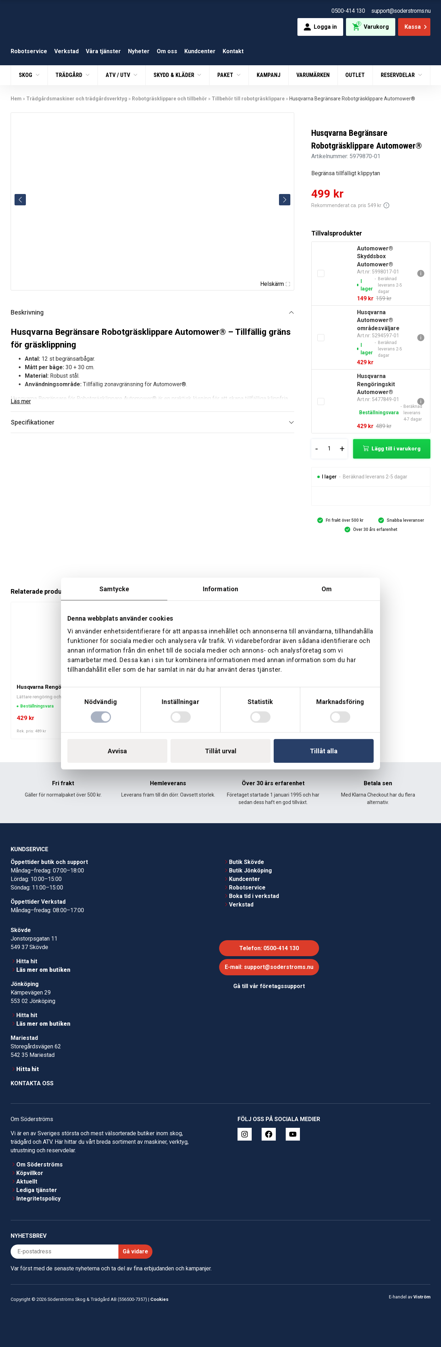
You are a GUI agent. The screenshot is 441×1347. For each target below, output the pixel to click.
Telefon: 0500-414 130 (269, 948)
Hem (16, 98)
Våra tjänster (103, 51)
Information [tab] (220, 589)
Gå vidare (135, 1251)
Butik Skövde (246, 862)
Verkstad (66, 51)
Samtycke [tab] (114, 589)
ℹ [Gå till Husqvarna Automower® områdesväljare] (421, 337)
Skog (26, 75)
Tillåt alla (323, 750)
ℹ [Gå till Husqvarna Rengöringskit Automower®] (421, 401)
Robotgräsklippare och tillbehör (169, 98)
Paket (226, 75)
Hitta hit (26, 961)
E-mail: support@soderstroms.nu (269, 967)
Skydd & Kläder (174, 75)
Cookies (159, 1299)
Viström (421, 1296)
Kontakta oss (32, 1083)
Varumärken (313, 75)
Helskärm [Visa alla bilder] (275, 284)
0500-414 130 (348, 10)
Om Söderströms (39, 1164)
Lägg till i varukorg (396, 448)
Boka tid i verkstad (254, 896)
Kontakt (233, 51)
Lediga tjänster (36, 1190)
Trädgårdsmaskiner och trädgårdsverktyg (76, 98)
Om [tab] (327, 589)
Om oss (167, 51)
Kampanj (268, 75)
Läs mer (21, 401)
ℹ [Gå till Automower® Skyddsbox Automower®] (421, 273)
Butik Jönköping (250, 870)
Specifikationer (33, 422)
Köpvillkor (29, 1173)
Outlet (355, 75)
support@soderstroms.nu (400, 10)
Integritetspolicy (38, 1198)
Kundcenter (200, 51)
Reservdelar (398, 75)
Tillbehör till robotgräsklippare (248, 98)
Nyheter (139, 51)
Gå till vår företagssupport (269, 986)
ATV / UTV (119, 75)
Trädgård (69, 75)
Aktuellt (26, 1181)
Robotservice (29, 51)
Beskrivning (27, 312)
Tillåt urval (220, 750)
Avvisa (117, 750)
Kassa (416, 26)
